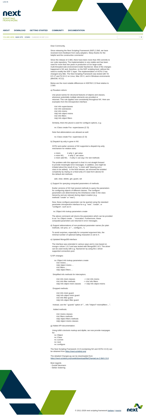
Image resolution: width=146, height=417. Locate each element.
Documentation (76, 30)
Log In (5, 2)
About (6, 30)
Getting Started (39, 30)
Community (58, 30)
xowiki (27, 37)
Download (19, 30)
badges (111, 410)
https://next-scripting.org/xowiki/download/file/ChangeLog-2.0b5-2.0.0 (80, 358)
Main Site (19, 37)
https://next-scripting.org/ (75, 351)
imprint (118, 410)
